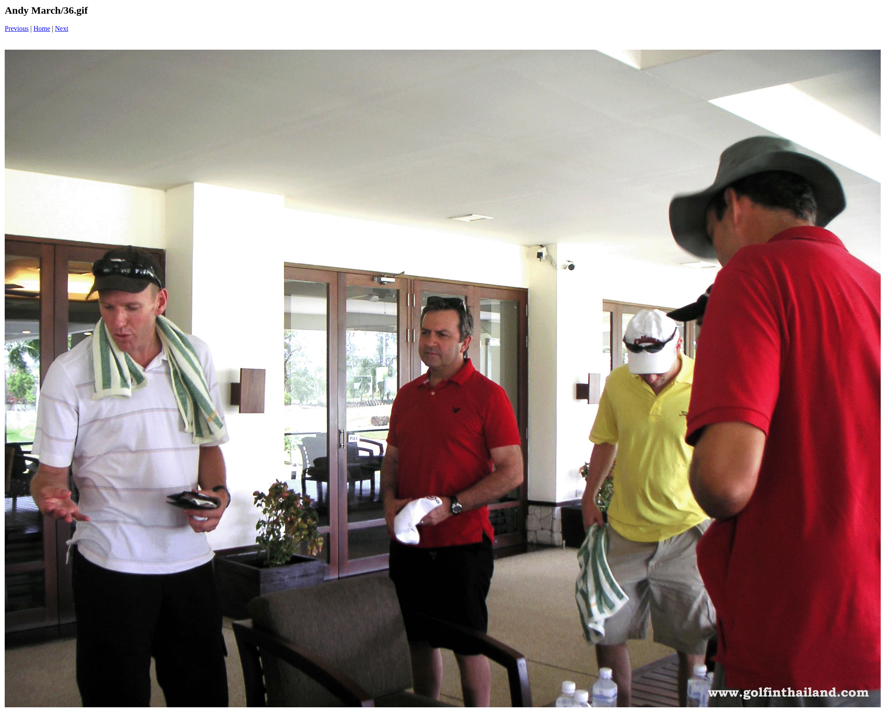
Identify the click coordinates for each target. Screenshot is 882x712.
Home (41, 28)
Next (61, 28)
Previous (17, 28)
